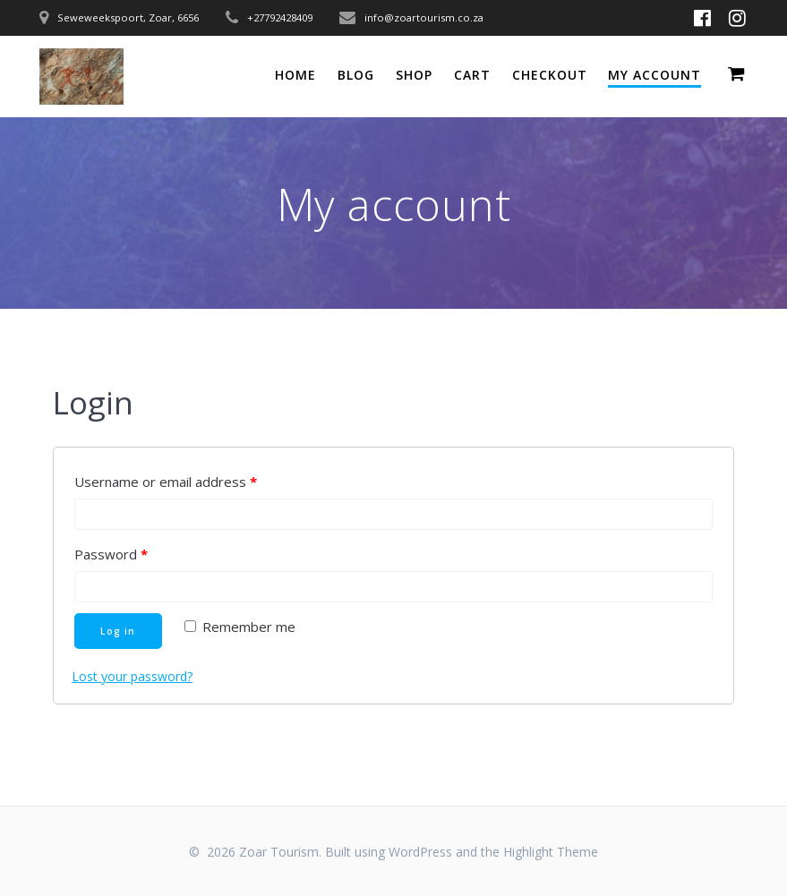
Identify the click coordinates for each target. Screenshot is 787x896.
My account (654, 74)
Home (295, 74)
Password (111, 554)
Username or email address (165, 482)
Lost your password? (132, 676)
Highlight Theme (550, 851)
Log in (117, 631)
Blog (356, 74)
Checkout (549, 74)
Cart (472, 74)
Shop (414, 74)
